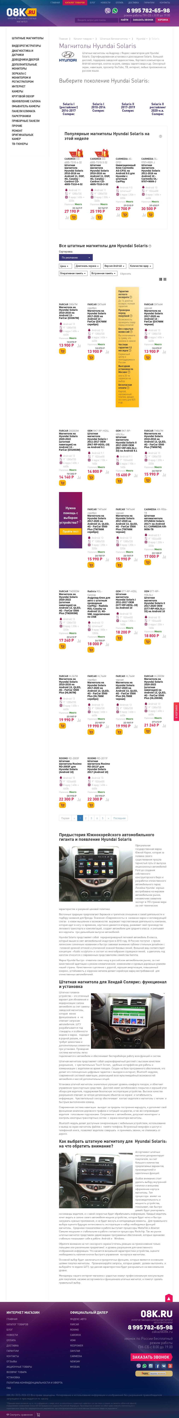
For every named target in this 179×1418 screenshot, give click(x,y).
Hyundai (142, 38)
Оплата (119, 2)
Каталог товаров (75, 2)
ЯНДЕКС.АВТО (78, 1318)
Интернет (18, 86)
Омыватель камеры (26, 106)
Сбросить (125, 273)
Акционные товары (19, 1366)
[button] (29, 38)
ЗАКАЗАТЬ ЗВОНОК (143, 19)
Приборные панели (26, 121)
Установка (13, 1377)
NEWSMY (75, 1361)
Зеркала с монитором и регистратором (23, 77)
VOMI (73, 1340)
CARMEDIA (76, 1356)
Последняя (119, 818)
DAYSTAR (75, 1350)
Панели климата (23, 111)
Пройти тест (70, 531)
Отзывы (12, 1361)
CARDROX (75, 1334)
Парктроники (21, 116)
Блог (92, 2)
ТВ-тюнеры (20, 144)
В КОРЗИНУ (176, 711)
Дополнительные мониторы (24, 66)
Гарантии (149, 2)
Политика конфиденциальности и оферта (34, 1382)
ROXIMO (74, 1329)
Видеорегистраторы (26, 46)
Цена (64, 265)
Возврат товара (17, 1371)
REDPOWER (76, 1345)
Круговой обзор (23, 96)
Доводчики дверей (25, 59)
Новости (105, 2)
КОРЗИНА (162, 20)
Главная (55, 2)
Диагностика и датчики (22, 53)
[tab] (29, 38)
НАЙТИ (124, 19)
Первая (65, 818)
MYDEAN (75, 1366)
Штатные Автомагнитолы (115, 38)
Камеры (17, 91)
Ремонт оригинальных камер (22, 135)
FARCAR (74, 1324)
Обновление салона (26, 101)
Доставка (133, 2)
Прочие (17, 126)
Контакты (165, 2)
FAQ (9, 1387)
